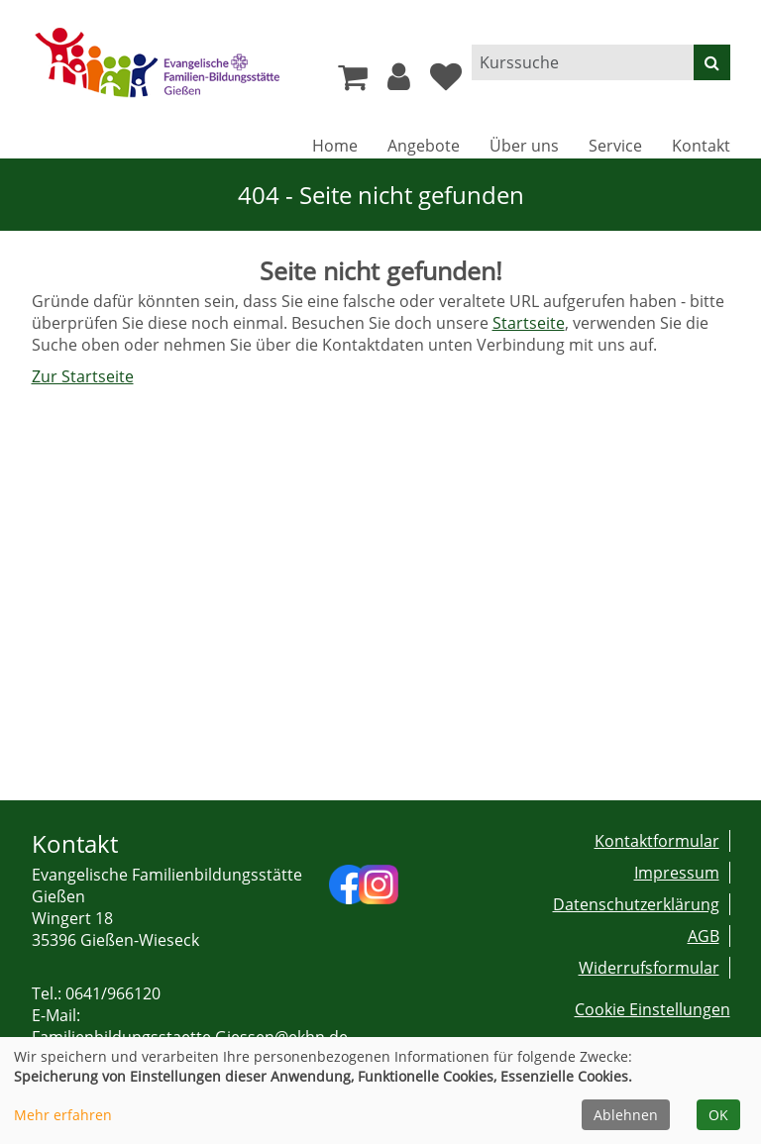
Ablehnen (626, 1114)
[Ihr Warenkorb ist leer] (353, 82)
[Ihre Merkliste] (446, 82)
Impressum (676, 873)
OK (718, 1114)
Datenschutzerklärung (636, 904)
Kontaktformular (657, 841)
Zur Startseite (83, 376)
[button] (398, 82)
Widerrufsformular (649, 968)
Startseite (528, 323)
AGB (703, 936)
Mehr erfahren (63, 1114)
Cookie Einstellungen (652, 1009)
